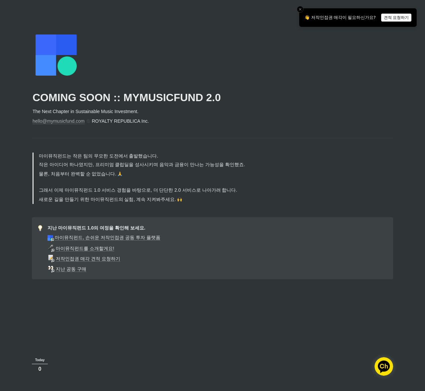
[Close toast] (300, 9)
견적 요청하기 (396, 17)
